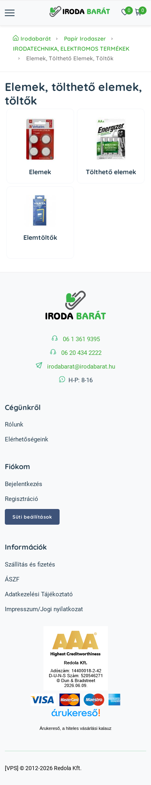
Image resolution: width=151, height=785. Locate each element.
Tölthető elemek (111, 172)
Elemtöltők (40, 237)
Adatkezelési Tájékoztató (39, 594)
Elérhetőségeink (26, 439)
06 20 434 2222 (81, 352)
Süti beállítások (32, 517)
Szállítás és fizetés (30, 564)
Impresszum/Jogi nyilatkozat (44, 609)
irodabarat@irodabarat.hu (81, 366)
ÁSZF (12, 579)
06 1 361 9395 (81, 339)
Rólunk (14, 424)
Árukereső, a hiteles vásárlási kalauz (75, 728)
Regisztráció (21, 499)
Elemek (40, 172)
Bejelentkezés (23, 484)
